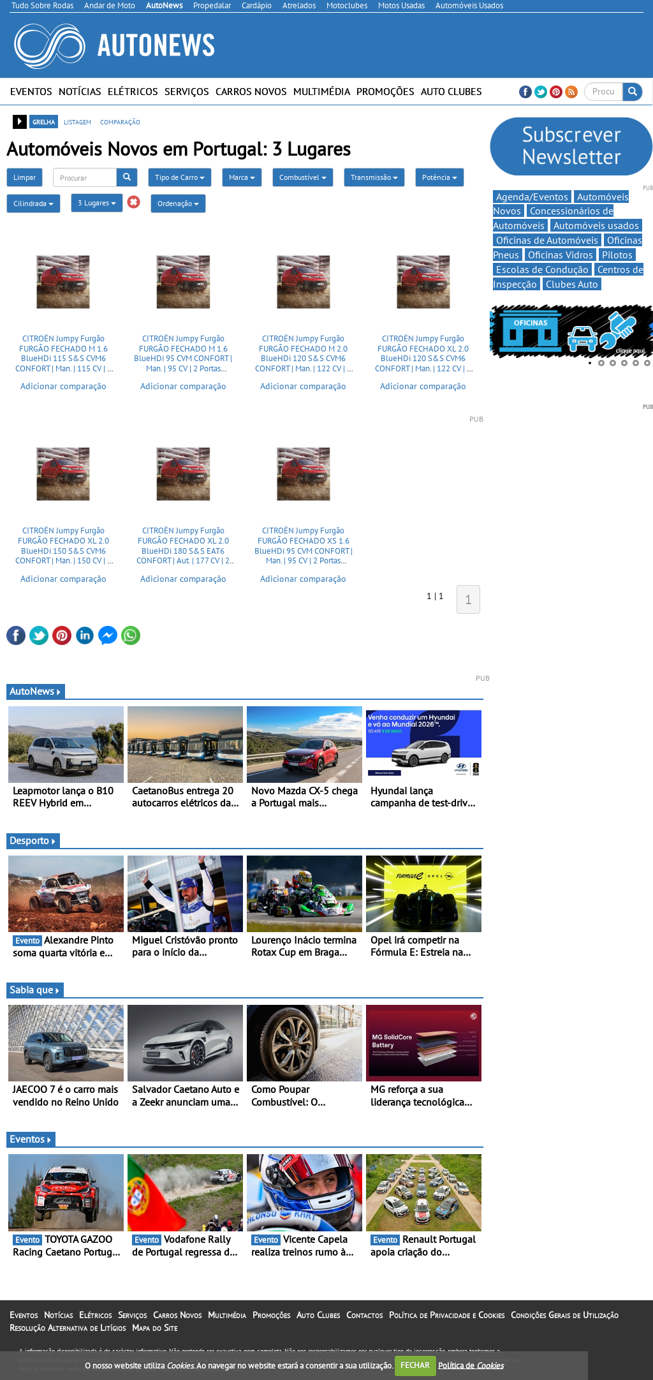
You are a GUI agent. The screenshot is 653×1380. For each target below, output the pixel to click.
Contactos (364, 1315)
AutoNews (36, 691)
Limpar (24, 177)
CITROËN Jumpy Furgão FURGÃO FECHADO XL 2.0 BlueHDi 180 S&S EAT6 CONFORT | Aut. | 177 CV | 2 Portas (183, 550)
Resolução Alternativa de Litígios (68, 1327)
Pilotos (617, 254)
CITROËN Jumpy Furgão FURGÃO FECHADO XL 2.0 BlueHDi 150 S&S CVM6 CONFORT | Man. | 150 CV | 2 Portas (63, 550)
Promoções (385, 91)
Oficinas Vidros (560, 254)
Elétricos (133, 91)
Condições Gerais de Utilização (565, 1315)
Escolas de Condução (542, 269)
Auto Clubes (451, 91)
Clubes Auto (572, 284)
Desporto (33, 840)
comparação (120, 121)
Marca (242, 177)
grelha (44, 121)
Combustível (302, 177)
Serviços (187, 91)
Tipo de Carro (180, 177)
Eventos (31, 91)
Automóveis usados (596, 225)
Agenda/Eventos (532, 196)
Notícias (80, 91)
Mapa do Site (154, 1327)
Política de (470, 1365)
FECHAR (415, 1365)
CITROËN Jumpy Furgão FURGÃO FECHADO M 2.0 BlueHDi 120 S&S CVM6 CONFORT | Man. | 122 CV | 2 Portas (303, 358)
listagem (77, 121)
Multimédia (321, 91)
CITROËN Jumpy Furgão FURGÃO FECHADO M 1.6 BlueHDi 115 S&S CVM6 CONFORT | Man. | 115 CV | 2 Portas (63, 358)
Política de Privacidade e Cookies (446, 1315)
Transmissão (374, 177)
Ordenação (178, 203)
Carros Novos (251, 91)
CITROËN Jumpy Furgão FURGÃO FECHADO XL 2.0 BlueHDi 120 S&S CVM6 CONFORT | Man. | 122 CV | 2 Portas (423, 358)
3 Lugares (97, 202)
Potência (439, 177)
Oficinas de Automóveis (547, 240)
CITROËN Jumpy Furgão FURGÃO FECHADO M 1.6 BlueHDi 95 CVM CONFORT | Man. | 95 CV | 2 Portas (183, 353)
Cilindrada (33, 203)
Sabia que (35, 989)
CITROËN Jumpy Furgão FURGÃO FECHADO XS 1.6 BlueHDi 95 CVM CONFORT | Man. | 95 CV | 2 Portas (303, 545)
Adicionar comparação (63, 386)
